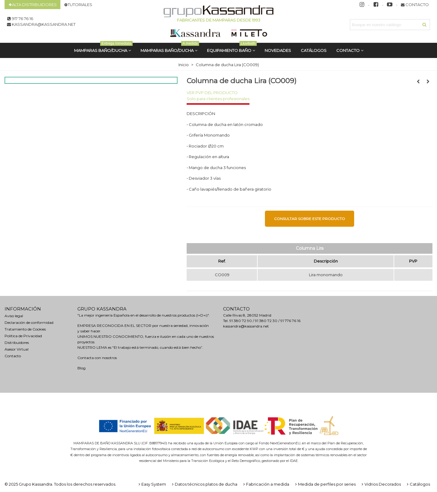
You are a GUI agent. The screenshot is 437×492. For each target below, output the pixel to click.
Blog (81, 368)
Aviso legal (14, 316)
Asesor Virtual (17, 349)
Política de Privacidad (23, 336)
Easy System (151, 484)
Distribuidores (17, 342)
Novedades (278, 50)
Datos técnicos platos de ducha (204, 484)
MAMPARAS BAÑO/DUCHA (103, 48)
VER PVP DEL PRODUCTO (212, 92)
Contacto (348, 50)
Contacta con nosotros (97, 357)
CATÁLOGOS (314, 50)
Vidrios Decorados (381, 484)
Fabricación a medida (265, 484)
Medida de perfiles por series (325, 484)
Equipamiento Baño (232, 48)
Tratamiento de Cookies (25, 329)
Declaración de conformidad (29, 322)
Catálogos (418, 484)
